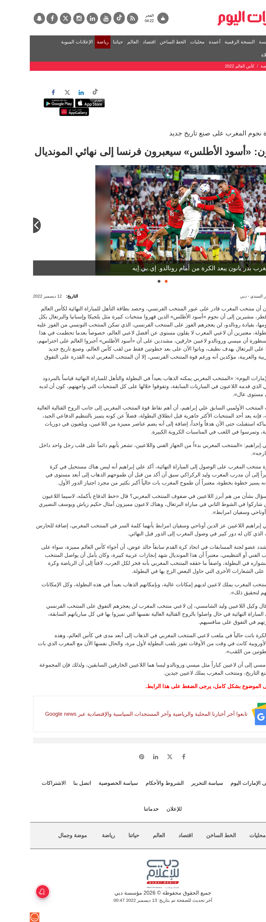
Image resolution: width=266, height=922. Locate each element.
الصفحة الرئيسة (244, 41)
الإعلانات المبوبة (47, 41)
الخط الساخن (143, 41)
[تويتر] (35, 18)
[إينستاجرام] (49, 18)
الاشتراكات (24, 783)
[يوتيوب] (76, 18)
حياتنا (88, 41)
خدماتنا (121, 809)
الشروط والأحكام (135, 783)
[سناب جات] (9, 18)
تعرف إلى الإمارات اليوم (227, 783)
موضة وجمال (42, 835)
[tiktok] (89, 18)
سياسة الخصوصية (88, 783)
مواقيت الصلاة (245, 54)
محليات (167, 41)
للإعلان (144, 809)
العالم (103, 41)
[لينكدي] (62, 18)
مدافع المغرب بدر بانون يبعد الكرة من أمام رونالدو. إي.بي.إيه (180, 268)
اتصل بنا (52, 783)
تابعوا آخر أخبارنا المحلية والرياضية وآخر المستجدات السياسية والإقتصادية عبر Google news (116, 714)
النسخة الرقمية (210, 41)
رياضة (73, 41)
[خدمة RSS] (102, 18)
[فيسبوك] (22, 18)
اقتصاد (119, 41)
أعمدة (185, 41)
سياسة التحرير (177, 783)
